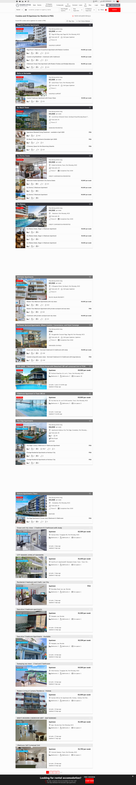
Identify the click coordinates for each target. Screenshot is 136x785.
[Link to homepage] (23, 5)
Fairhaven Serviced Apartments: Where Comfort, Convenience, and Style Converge (48, 325)
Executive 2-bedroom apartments (29, 609)
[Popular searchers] (26, 10)
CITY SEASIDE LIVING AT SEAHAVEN (30, 555)
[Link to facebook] (17, 1)
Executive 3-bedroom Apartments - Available (33, 636)
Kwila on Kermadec (24, 73)
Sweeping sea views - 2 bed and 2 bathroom (33, 664)
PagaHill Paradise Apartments (28, 25)
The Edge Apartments (25, 421)
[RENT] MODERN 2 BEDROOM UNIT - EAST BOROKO (36, 718)
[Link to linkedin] (22, 1)
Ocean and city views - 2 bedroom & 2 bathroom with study (39, 528)
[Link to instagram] (28, 1)
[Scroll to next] (44, 85)
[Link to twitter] (25, 1)
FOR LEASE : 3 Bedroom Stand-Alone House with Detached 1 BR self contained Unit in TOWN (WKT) (52, 366)
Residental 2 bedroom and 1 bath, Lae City (33, 582)
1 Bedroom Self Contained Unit (28, 745)
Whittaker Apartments (25, 277)
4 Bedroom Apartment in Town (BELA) (31, 394)
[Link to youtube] (19, 1)
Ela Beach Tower (23, 107)
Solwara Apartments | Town (27, 494)
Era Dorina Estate (23, 156)
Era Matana (21, 204)
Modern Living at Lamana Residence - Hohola (34, 691)
